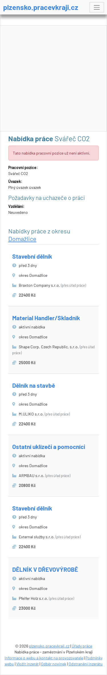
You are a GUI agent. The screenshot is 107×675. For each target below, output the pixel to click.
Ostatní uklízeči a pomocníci (48, 446)
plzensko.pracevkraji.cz (40, 7)
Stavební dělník (32, 256)
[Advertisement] (53, 79)
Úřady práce (82, 646)
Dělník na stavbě (33, 385)
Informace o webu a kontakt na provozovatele (44, 657)
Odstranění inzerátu (86, 663)
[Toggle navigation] (96, 7)
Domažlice (22, 238)
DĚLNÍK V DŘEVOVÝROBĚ (45, 569)
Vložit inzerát (27, 663)
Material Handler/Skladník (46, 317)
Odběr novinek (53, 663)
